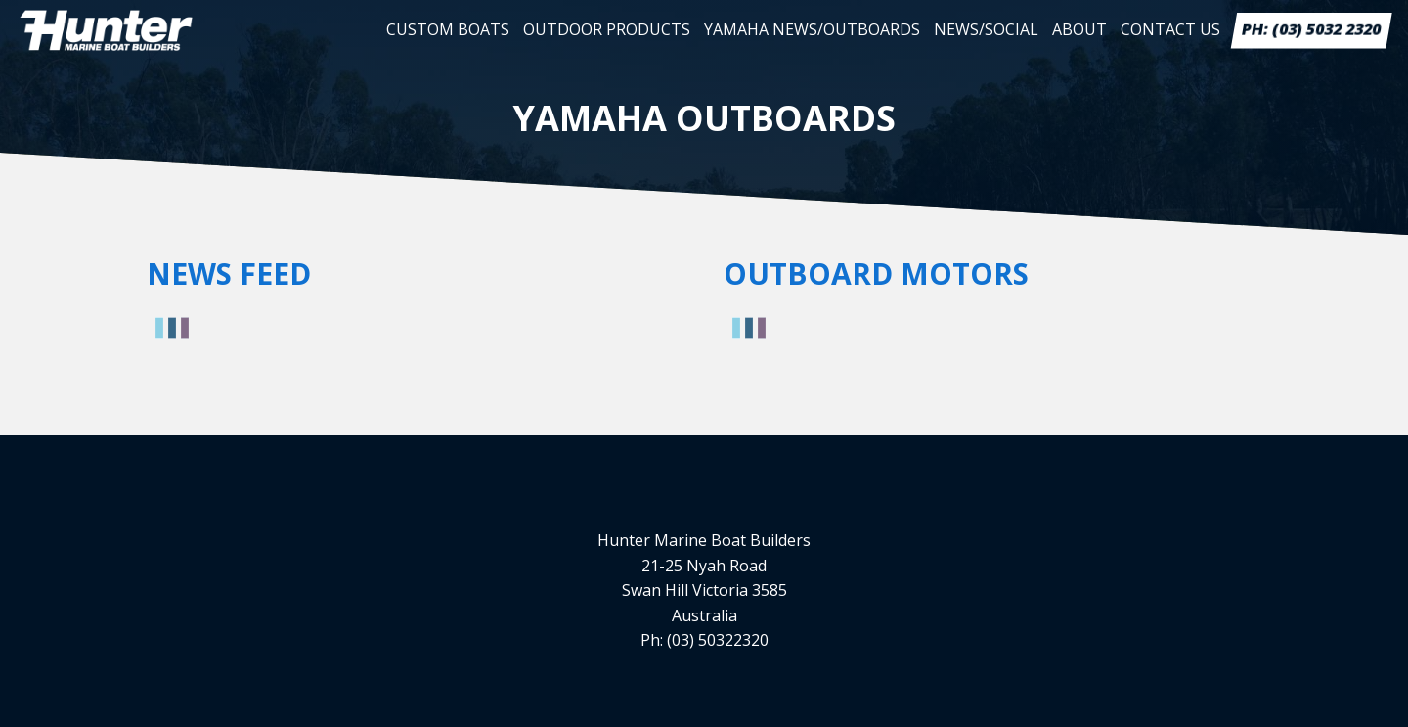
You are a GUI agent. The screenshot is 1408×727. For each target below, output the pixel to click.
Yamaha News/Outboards (812, 29)
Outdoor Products (606, 29)
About (1079, 29)
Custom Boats (447, 29)
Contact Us (1170, 29)
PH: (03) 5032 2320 (1311, 29)
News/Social (986, 29)
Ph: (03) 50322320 (704, 640)
